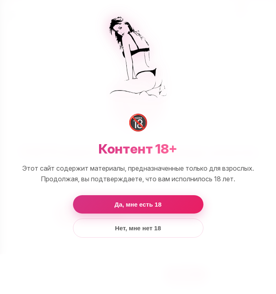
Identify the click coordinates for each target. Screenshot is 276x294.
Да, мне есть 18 (138, 204)
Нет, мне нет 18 (138, 228)
